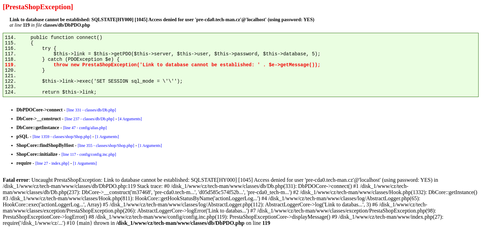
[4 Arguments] (130, 119)
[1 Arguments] (107, 136)
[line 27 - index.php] (52, 163)
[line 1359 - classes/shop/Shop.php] (61, 136)
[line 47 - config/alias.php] (85, 127)
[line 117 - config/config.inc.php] (88, 154)
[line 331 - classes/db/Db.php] (91, 110)
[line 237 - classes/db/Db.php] (89, 119)
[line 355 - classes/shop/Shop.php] (106, 145)
